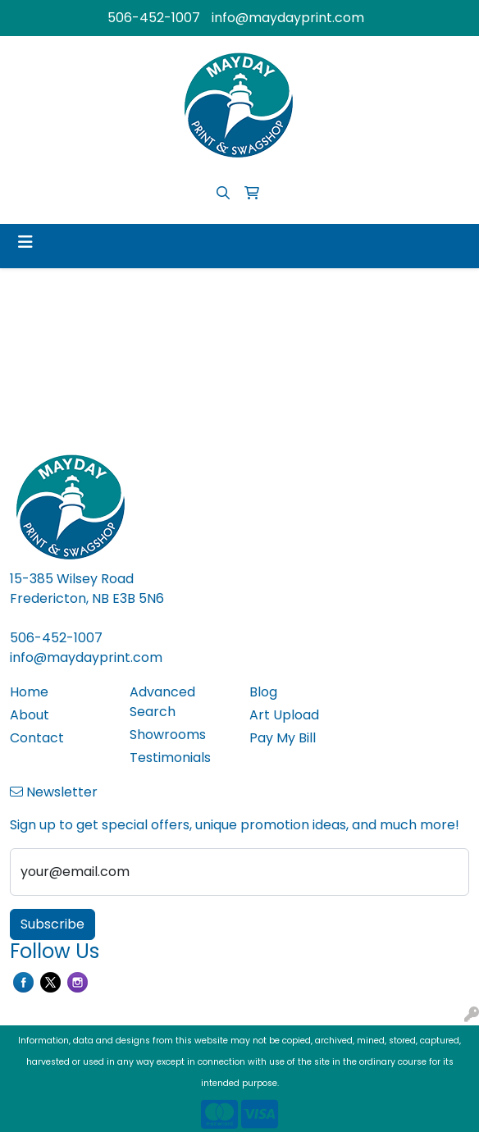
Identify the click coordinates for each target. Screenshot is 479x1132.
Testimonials (170, 757)
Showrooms (168, 734)
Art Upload (284, 714)
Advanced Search (162, 701)
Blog (263, 691)
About (29, 714)
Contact (37, 737)
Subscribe (52, 924)
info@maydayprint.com (288, 17)
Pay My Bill (282, 737)
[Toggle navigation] (25, 242)
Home (29, 691)
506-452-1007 (153, 17)
